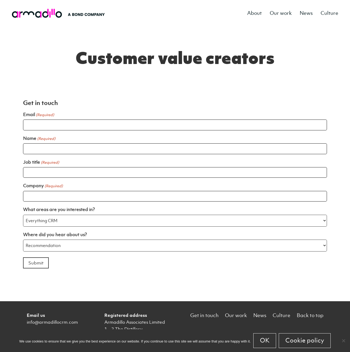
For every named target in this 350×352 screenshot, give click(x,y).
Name (39, 138)
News (306, 13)
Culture (329, 13)
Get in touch (204, 315)
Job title (41, 162)
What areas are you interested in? (59, 209)
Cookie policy (304, 340)
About (254, 13)
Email (38, 114)
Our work (281, 13)
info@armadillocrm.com (52, 322)
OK (264, 340)
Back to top (310, 315)
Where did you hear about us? (55, 234)
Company (43, 186)
